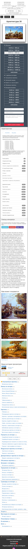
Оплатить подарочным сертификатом (14, 166)
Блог (2, 524)
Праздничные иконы (7, 404)
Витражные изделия (7, 465)
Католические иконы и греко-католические (13, 407)
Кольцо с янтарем (7, 472)
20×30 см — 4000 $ (14, 95)
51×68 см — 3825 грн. (14, 60)
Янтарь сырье (6, 516)
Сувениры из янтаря (8, 481)
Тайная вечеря (6, 400)
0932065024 (12, 227)
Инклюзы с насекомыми (8, 500)
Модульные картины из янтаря (11, 448)
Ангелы (4, 398)
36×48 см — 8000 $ (14, 99)
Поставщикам (14, 541)
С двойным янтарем (10, 75)
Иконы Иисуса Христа (8, 393)
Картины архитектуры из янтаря (10, 418)
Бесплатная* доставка (7, 178)
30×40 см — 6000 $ (14, 97)
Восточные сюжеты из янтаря (10, 432)
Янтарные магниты (7, 507)
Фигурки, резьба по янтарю (9, 484)
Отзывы (4, 173)
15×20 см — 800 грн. (14, 47)
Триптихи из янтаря (7, 451)
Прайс (14, 378)
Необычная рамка (14, 189)
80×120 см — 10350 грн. (14, 67)
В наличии (7, 132)
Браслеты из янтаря (7, 477)
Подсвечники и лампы (8, 493)
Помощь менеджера (8, 219)
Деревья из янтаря (7, 491)
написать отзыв (22, 373)
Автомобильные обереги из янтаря (11, 504)
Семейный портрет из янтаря (10, 439)
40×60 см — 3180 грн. (14, 57)
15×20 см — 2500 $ (14, 90)
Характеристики (6, 128)
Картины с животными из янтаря (11, 425)
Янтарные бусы (6, 470)
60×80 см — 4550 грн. (14, 62)
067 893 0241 (11, 10)
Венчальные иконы (7, 389)
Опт (18, 378)
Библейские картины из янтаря (10, 427)
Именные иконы (6, 395)
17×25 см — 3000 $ (14, 92)
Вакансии (14, 543)
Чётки (3, 502)
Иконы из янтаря (6, 386)
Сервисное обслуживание (14, 539)
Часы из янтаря (6, 497)
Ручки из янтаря (6, 486)
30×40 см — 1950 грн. (14, 52)
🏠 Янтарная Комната (5, 536)
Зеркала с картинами (8, 453)
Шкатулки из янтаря (7, 495)
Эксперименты (6, 526)
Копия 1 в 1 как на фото (11, 82)
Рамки (10, 378)
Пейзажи (4, 412)
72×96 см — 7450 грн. (14, 65)
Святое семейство (7, 402)
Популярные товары (8, 519)
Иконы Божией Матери (8, 391)
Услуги (3, 511)
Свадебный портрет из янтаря (10, 437)
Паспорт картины (14, 212)
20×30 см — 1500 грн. (14, 50)
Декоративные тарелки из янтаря (12, 455)
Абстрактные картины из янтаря (10, 430)
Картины (4, 409)
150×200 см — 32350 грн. (13, 69)
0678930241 (5, 227)
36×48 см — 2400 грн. (14, 55)
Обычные (8, 45)
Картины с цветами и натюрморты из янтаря (14, 416)
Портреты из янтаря (8, 435)
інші (22, 227)
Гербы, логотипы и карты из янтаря (11, 423)
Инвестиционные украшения (10, 479)
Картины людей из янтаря (9, 421)
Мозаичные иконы (7, 384)
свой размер (14, 72)
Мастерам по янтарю (8, 514)
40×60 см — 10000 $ (14, 102)
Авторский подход (10, 80)
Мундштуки (5, 488)
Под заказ (14, 132)
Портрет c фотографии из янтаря (11, 446)
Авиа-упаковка (14, 205)
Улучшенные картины (11, 77)
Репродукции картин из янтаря (10, 414)
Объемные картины (10, 85)
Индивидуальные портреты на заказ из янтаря (14, 441)
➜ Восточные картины (15, 536)
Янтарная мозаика (10, 87)
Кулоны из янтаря (7, 474)
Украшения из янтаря (8, 468)
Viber (19, 10)
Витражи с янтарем (7, 463)
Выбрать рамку (6, 201)
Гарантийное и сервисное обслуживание (11, 180)
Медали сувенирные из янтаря (10, 458)
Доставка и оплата (7, 175)
